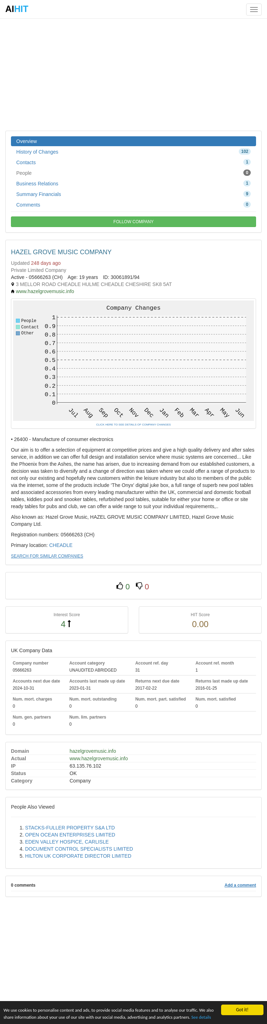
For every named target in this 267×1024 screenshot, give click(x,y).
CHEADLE (60, 545)
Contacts (133, 162)
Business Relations (133, 183)
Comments (133, 204)
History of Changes (133, 151)
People (133, 172)
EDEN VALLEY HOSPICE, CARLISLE (67, 842)
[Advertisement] (133, 74)
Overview (26, 141)
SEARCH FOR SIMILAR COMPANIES (47, 556)
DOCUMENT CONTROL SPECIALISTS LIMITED (79, 849)
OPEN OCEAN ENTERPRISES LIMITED (70, 835)
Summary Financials (133, 194)
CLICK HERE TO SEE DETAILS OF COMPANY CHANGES (133, 424)
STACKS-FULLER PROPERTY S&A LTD (70, 827)
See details (14, 1017)
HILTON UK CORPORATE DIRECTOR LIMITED (78, 856)
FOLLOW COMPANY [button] (133, 221)
